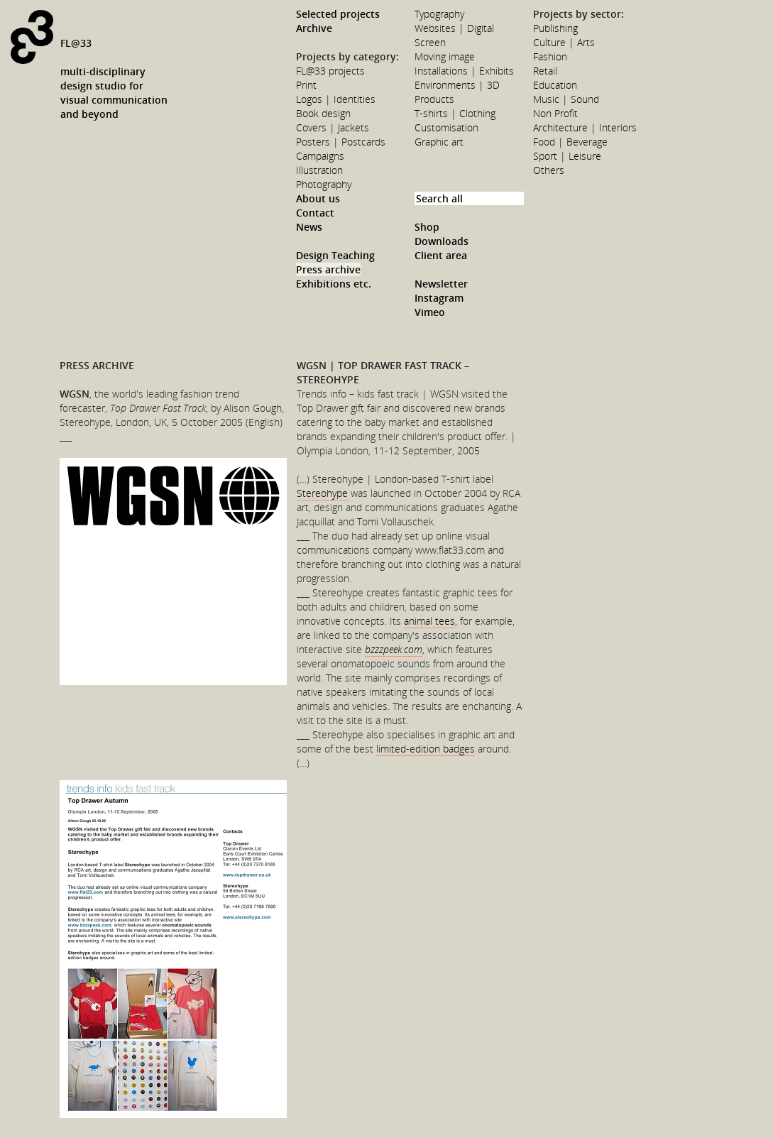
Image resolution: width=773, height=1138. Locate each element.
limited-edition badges (425, 748)
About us (318, 198)
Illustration (319, 170)
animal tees (429, 621)
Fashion (550, 56)
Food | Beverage (570, 141)
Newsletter (441, 283)
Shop (427, 227)
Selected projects (338, 14)
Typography (439, 14)
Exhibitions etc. (333, 283)
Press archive (328, 269)
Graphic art (439, 141)
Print (306, 85)
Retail (545, 70)
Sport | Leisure (567, 156)
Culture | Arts (564, 42)
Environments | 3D (457, 85)
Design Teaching (335, 255)
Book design (323, 113)
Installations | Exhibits (464, 70)
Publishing (555, 28)
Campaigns (320, 156)
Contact (315, 212)
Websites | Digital (454, 28)
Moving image (445, 56)
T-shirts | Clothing (455, 113)
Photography (323, 184)
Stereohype (322, 493)
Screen (430, 42)
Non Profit (555, 113)
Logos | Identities (335, 99)
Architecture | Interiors (585, 127)
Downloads (441, 241)
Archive (314, 28)
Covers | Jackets (332, 127)
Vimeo (430, 312)
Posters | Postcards (340, 141)
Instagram (439, 298)
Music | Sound (566, 99)
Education (555, 85)
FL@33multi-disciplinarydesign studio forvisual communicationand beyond (114, 78)
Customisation (446, 127)
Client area (441, 255)
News (309, 227)
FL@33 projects (330, 70)
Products (434, 99)
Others (548, 170)
